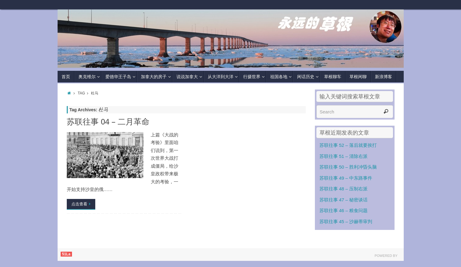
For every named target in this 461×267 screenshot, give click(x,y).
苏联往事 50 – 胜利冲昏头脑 (348, 167)
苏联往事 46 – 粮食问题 (343, 210)
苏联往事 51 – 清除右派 (343, 156)
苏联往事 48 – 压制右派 (343, 188)
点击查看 (82, 204)
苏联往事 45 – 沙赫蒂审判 (345, 221)
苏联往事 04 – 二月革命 (108, 121)
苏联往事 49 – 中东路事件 (345, 178)
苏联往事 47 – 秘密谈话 (343, 199)
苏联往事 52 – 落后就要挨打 (348, 145)
